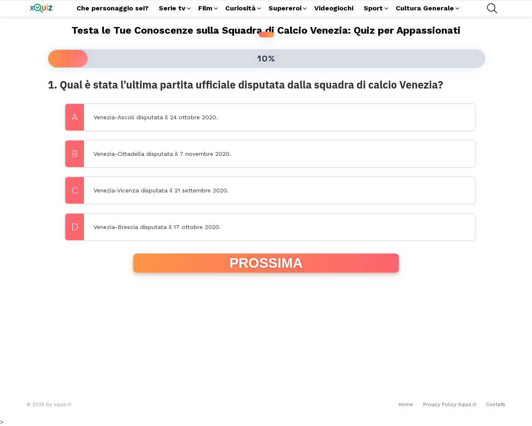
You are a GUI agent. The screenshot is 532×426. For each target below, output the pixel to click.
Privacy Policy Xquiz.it (449, 404)
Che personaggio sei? (112, 8)
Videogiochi (333, 8)
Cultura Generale (425, 9)
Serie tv (172, 9)
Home (406, 404)
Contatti (495, 404)
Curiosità (240, 9)
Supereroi (284, 9)
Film (205, 9)
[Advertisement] (266, 336)
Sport (373, 9)
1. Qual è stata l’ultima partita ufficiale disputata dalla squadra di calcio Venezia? (245, 84)
